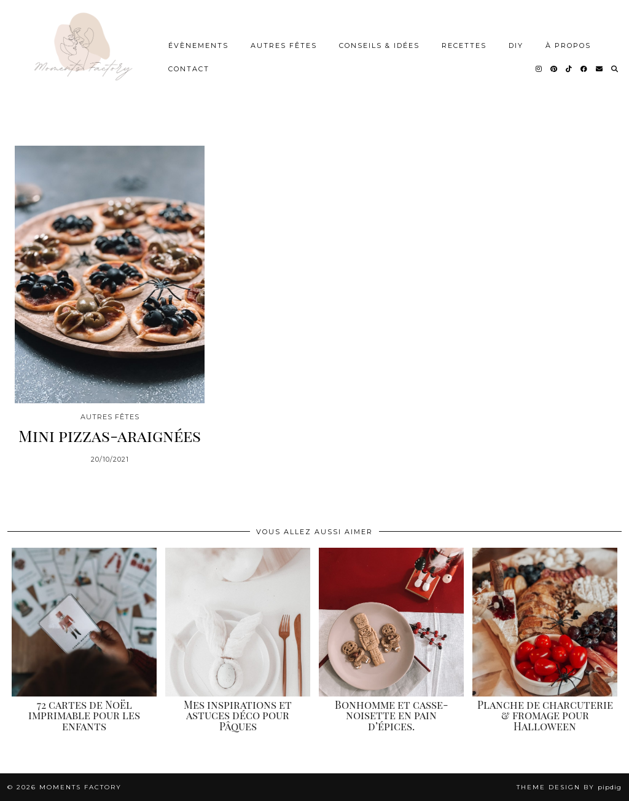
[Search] (615, 69)
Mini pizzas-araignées (109, 435)
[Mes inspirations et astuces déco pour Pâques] (237, 622)
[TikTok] (569, 69)
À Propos (568, 45)
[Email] (600, 69)
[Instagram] (539, 69)
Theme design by (569, 787)
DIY (516, 45)
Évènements (198, 45)
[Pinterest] (554, 69)
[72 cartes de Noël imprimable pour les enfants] (84, 622)
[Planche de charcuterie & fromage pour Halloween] (544, 622)
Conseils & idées (379, 45)
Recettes (464, 45)
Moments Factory (80, 787)
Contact (188, 69)
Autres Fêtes (284, 45)
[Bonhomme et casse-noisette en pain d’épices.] (391, 622)
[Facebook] (584, 69)
